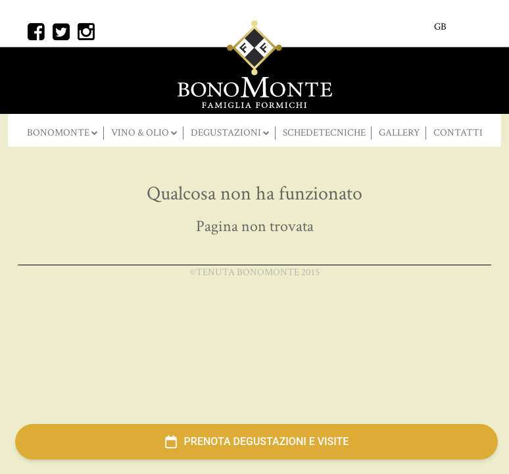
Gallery (399, 132)
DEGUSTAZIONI (227, 132)
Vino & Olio (141, 132)
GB (440, 26)
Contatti (458, 132)
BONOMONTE (59, 132)
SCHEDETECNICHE (324, 132)
